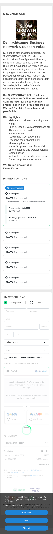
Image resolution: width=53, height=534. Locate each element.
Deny (26, 520)
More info (9, 502)
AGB (7, 505)
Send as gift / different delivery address (25, 357)
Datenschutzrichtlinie (20, 505)
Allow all (26, 528)
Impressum (36, 505)
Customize (26, 512)
